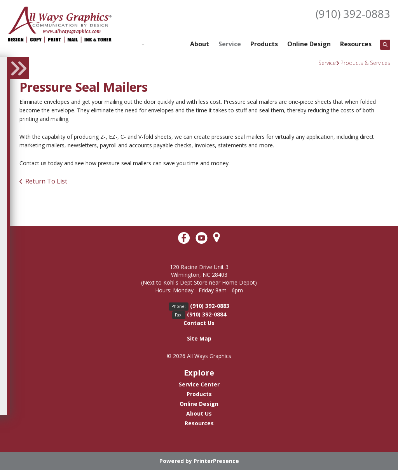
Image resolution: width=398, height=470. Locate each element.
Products (264, 44)
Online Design (309, 44)
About (199, 44)
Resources (356, 44)
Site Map (199, 338)
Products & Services (365, 62)
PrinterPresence (216, 461)
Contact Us (199, 323)
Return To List (46, 181)
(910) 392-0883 (353, 13)
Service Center (199, 384)
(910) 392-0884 (206, 314)
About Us (199, 413)
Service (229, 44)
